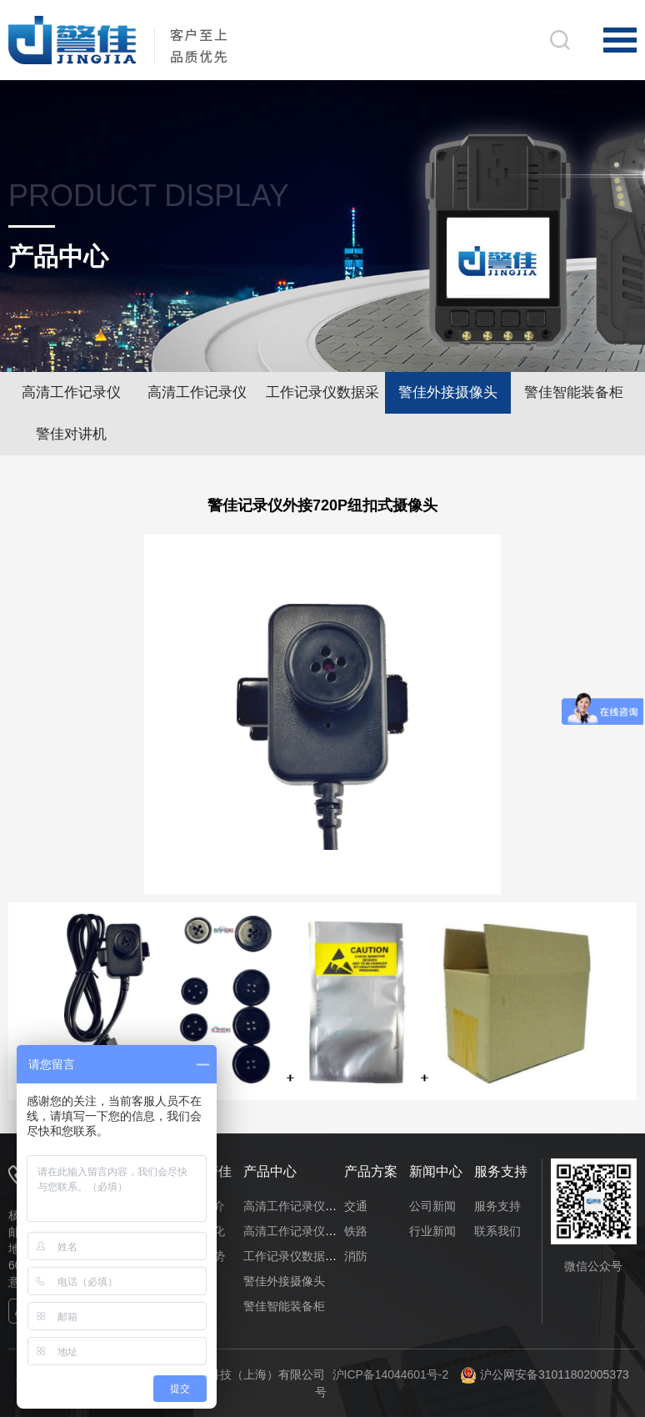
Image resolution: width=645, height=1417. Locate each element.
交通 (356, 1206)
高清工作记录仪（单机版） (71, 399)
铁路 (356, 1231)
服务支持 (497, 1206)
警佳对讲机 (71, 434)
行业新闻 (432, 1231)
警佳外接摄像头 (448, 392)
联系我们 (497, 1231)
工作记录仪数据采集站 (322, 399)
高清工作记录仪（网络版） (197, 399)
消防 (356, 1256)
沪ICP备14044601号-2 (390, 1374)
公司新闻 (432, 1206)
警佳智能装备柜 (573, 392)
